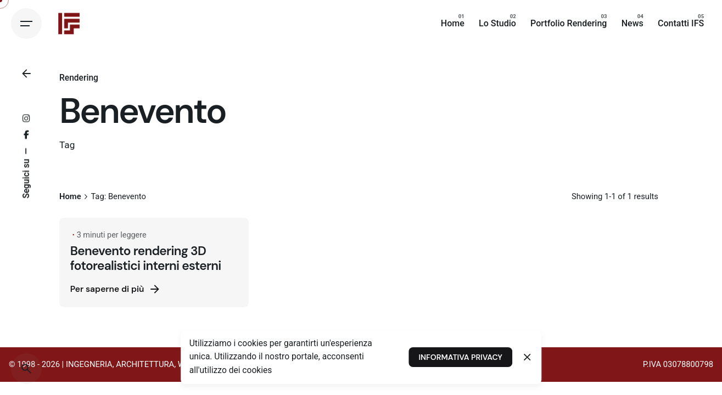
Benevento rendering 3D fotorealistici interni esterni (145, 258)
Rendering (78, 78)
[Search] (26, 368)
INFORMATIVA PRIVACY (460, 357)
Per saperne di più (116, 289)
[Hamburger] (26, 23)
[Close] (528, 357)
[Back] (26, 73)
